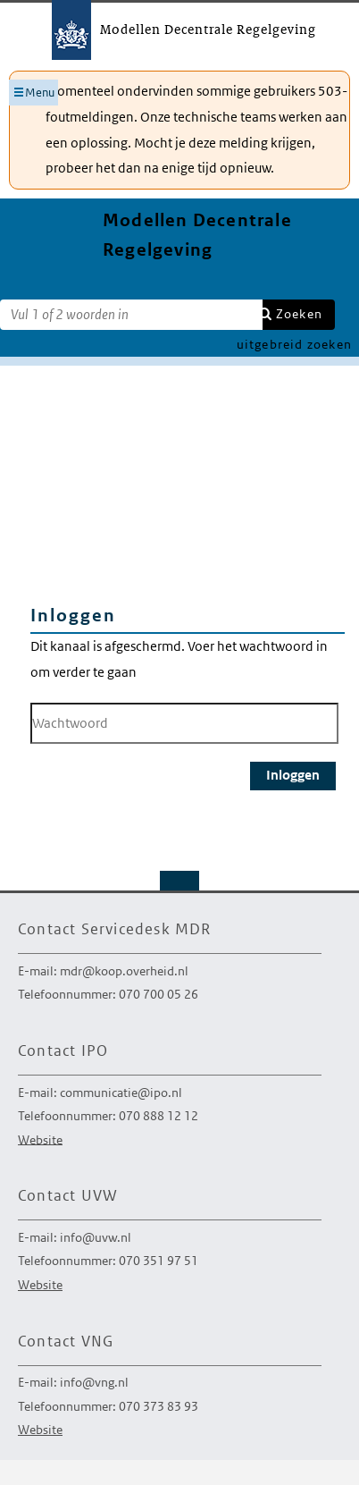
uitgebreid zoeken (294, 344)
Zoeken (299, 314)
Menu (39, 92)
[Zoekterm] (131, 315)
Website (40, 1139)
